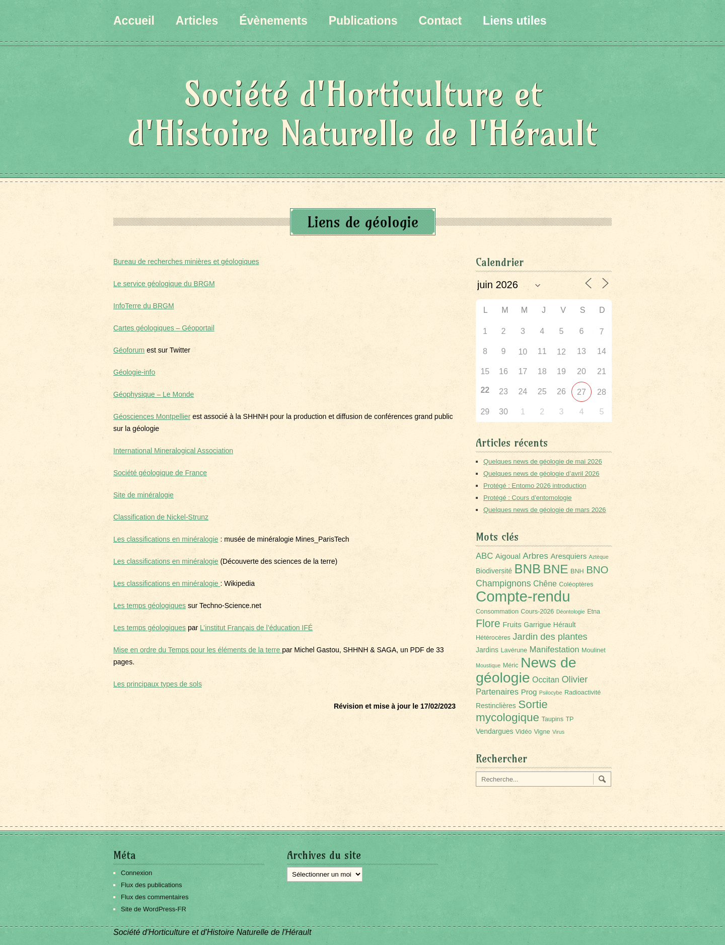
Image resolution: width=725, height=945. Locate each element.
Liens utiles (515, 20)
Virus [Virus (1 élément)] (558, 732)
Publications (363, 20)
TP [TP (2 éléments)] (569, 719)
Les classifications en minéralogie (166, 539)
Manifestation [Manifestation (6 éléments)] (554, 649)
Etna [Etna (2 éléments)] (593, 611)
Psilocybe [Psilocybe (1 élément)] (550, 693)
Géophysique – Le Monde (153, 394)
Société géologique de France (160, 473)
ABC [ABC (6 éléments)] (484, 556)
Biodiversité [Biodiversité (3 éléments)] (494, 571)
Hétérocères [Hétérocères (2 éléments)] (493, 637)
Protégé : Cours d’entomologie (527, 497)
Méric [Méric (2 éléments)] (511, 665)
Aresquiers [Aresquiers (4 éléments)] (568, 556)
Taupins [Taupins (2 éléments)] (552, 719)
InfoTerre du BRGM (143, 306)
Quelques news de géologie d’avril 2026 (541, 473)
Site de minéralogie (143, 495)
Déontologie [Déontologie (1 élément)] (570, 612)
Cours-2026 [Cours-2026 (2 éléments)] (537, 611)
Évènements (273, 20)
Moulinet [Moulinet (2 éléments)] (594, 650)
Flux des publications (151, 885)
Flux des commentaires (154, 897)
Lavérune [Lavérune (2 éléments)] (513, 650)
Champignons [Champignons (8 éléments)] (503, 583)
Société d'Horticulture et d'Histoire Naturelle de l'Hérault (362, 113)
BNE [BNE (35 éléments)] (555, 569)
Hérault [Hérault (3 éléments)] (564, 625)
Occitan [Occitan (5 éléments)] (545, 679)
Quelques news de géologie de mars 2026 (544, 509)
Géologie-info (134, 372)
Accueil (134, 20)
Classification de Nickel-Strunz (160, 517)
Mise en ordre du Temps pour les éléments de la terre (197, 650)
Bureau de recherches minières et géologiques (186, 261)
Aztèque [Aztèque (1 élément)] (599, 557)
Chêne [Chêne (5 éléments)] (545, 583)
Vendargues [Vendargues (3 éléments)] (494, 731)
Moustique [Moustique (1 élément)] (488, 665)
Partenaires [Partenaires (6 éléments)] (497, 692)
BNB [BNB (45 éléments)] (528, 569)
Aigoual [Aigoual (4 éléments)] (508, 556)
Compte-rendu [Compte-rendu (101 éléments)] (523, 596)
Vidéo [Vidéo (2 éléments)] (524, 731)
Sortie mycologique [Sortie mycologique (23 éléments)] (512, 711)
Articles (197, 20)
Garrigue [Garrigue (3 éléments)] (537, 625)
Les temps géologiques (149, 606)
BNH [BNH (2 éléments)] (577, 571)
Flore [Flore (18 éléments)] (488, 624)
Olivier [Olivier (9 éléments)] (574, 679)
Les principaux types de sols (157, 684)
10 (522, 352)
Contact (440, 20)
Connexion (136, 873)
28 (601, 392)
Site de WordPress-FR (153, 909)
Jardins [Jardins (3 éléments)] (487, 650)
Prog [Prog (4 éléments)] (529, 692)
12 (561, 352)
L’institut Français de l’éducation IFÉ (256, 628)
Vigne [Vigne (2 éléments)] (542, 731)
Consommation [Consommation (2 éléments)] (497, 611)
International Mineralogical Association (173, 451)
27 (581, 392)
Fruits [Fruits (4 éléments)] (512, 624)
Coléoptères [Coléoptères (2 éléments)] (576, 584)
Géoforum (128, 350)
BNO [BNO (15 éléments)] (597, 569)
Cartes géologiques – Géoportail (163, 328)
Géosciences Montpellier (151, 416)
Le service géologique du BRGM (164, 284)
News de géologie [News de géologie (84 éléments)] (526, 669)
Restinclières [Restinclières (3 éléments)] (496, 706)
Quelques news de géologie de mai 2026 (542, 461)
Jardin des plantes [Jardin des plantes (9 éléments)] (550, 636)
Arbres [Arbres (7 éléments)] (535, 556)
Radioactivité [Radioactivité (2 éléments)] (582, 692)
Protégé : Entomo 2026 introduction (535, 485)
